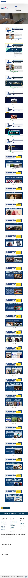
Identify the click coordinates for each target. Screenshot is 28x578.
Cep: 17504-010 (4, 536)
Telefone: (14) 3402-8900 (6, 538)
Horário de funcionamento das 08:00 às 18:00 (14, 513)
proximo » (7, 507)
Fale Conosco (17, 9)
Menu (4, 1)
